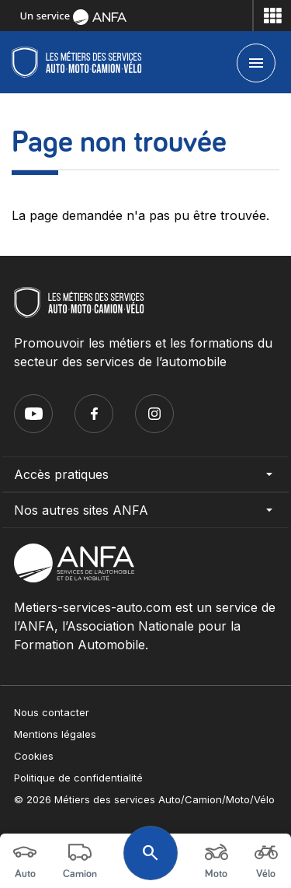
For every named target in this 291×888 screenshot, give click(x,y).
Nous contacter (51, 712)
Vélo (266, 860)
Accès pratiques (145, 474)
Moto (216, 860)
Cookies (34, 756)
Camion (80, 860)
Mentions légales (55, 734)
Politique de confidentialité (78, 777)
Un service (73, 16)
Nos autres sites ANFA (145, 510)
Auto (24, 860)
